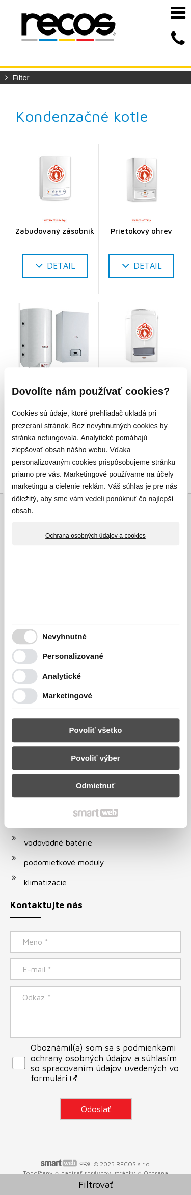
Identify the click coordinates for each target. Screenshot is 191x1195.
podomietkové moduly (64, 862)
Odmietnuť (95, 785)
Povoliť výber (95, 758)
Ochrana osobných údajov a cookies (95, 535)
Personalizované (72, 656)
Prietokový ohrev (141, 231)
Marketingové (67, 695)
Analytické (61, 676)
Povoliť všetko (95, 730)
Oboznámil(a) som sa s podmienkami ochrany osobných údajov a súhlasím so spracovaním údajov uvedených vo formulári (105, 1063)
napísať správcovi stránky (98, 1173)
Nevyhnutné (64, 636)
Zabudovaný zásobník (54, 231)
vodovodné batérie (58, 842)
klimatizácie (45, 882)
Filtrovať (95, 1184)
